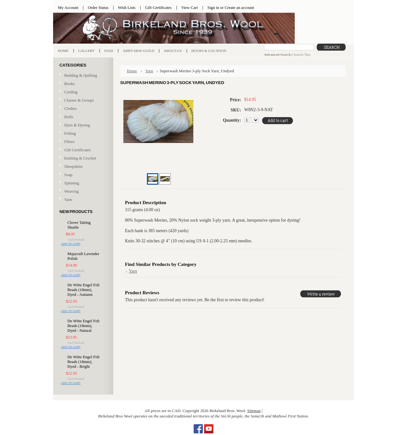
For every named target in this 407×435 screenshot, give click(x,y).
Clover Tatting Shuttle (79, 225)
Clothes (70, 108)
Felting (82, 133)
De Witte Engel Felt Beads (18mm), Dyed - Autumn (83, 290)
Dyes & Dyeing (82, 125)
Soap (68, 174)
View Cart (189, 7)
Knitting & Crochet (82, 158)
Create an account (239, 7)
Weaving (82, 191)
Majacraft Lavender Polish (83, 256)
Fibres (82, 142)
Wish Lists (126, 7)
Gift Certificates (158, 7)
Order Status (98, 7)
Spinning (82, 183)
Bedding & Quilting (82, 75)
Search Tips (301, 54)
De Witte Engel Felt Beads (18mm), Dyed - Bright (83, 362)
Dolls (82, 117)
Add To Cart (70, 244)
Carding (82, 92)
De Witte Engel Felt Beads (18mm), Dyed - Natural (83, 326)
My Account (68, 7)
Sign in (213, 7)
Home (132, 70)
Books (82, 84)
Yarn (82, 200)
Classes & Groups (82, 100)
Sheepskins (73, 166)
